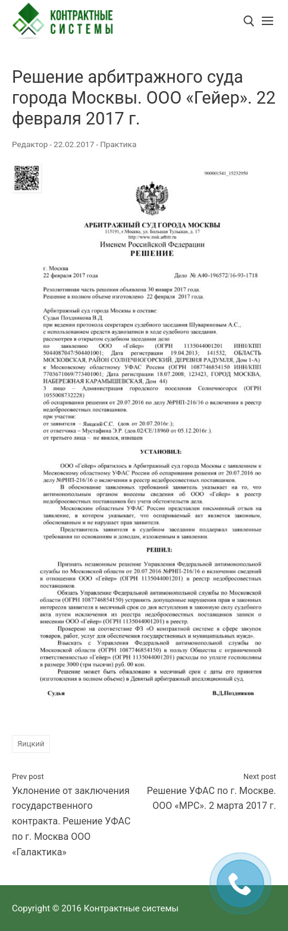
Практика (118, 144)
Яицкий (31, 743)
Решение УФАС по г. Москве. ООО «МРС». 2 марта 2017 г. (211, 791)
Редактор (30, 144)
